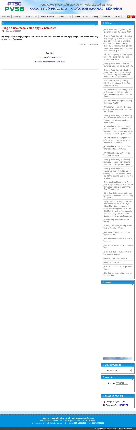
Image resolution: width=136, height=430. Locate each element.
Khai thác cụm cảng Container (115, 258)
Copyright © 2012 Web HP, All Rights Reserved (113, 429)
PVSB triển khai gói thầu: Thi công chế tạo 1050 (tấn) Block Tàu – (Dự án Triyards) (118, 109)
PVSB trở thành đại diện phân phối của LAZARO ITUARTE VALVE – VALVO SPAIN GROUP (117, 140)
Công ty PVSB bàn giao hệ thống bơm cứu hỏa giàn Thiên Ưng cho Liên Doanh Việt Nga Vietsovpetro (117, 161)
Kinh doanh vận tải (111, 262)
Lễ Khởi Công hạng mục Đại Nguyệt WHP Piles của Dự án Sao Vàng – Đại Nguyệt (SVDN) (118, 56)
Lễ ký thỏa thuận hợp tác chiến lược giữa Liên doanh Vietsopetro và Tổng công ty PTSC (118, 195)
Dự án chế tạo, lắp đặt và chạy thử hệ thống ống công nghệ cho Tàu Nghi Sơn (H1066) (117, 83)
